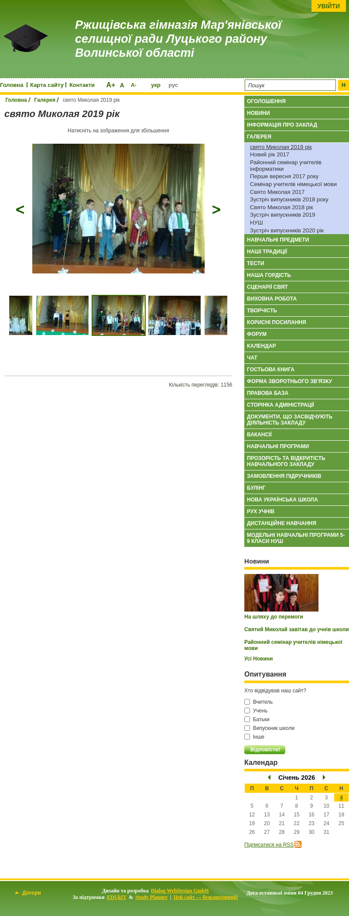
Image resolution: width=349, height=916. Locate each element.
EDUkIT (117, 897)
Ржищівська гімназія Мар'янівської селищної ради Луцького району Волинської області (178, 39)
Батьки (257, 719)
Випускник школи (269, 728)
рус (173, 85)
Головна (11, 85)
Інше (254, 737)
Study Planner (152, 897)
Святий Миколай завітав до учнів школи (296, 629)
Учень (255, 711)
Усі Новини (258, 659)
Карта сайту (47, 85)
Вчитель (258, 702)
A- (134, 85)
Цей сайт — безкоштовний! (206, 897)
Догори (28, 893)
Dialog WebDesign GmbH (180, 891)
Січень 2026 (296, 777)
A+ (110, 85)
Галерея (44, 100)
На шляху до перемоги (273, 617)
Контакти (82, 85)
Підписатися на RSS (269, 845)
